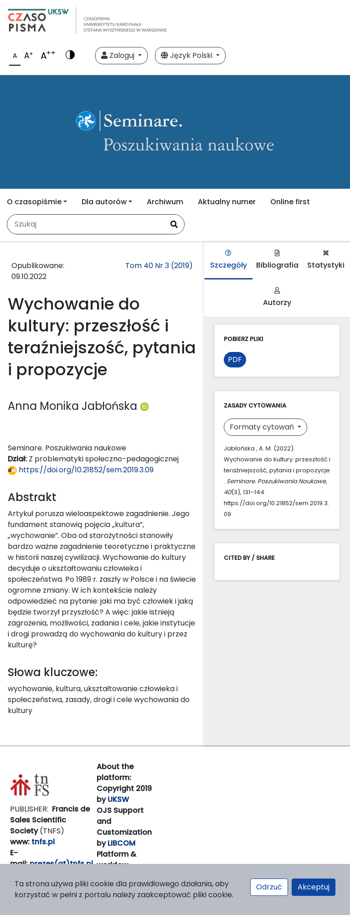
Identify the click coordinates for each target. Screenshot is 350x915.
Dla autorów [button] (104, 201)
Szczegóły (228, 260)
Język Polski (187, 55)
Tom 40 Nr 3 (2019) (159, 265)
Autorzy (277, 297)
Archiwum (165, 201)
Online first (290, 201)
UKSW (118, 799)
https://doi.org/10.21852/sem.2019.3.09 (81, 470)
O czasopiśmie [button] (34, 201)
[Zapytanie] (85, 224)
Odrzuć (269, 887)
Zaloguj (118, 55)
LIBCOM (121, 843)
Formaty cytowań (263, 427)
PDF (235, 359)
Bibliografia (277, 260)
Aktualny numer (227, 201)
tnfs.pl (43, 842)
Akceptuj (313, 887)
